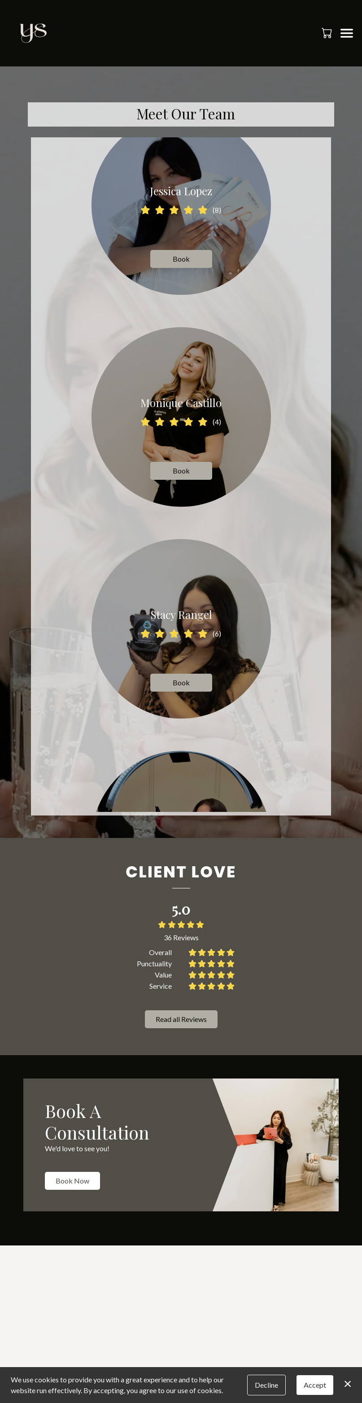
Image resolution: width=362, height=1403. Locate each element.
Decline (266, 1385)
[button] (327, 32)
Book (180, 258)
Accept (315, 1385)
